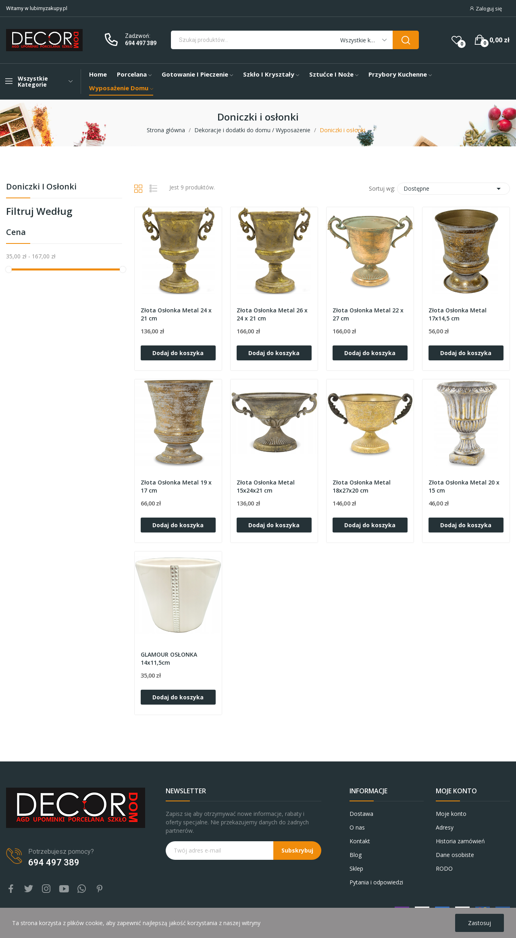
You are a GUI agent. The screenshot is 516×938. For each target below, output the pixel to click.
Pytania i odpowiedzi (376, 882)
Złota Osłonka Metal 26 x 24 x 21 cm (272, 314)
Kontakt (360, 841)
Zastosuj (479, 923)
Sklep (356, 868)
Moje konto (451, 813)
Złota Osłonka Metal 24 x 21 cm (176, 314)
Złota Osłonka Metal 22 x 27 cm (368, 314)
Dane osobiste (455, 855)
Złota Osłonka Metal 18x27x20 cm (362, 486)
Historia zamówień (460, 841)
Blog (356, 855)
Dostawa (361, 813)
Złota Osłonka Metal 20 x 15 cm (464, 486)
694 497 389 (140, 43)
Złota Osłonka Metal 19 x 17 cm (176, 486)
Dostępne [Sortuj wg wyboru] (454, 188)
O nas (357, 827)
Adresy (445, 827)
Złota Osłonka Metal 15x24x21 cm (266, 486)
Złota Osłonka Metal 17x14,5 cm (458, 314)
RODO (444, 868)
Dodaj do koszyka (178, 353)
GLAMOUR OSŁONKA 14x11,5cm (169, 658)
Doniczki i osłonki (41, 187)
